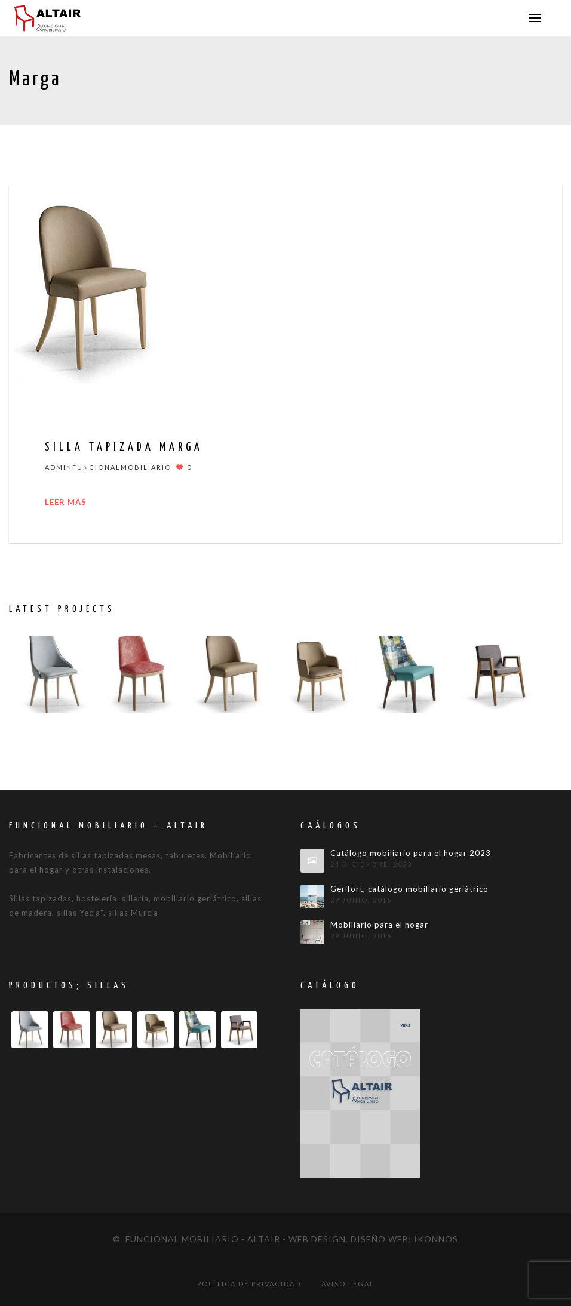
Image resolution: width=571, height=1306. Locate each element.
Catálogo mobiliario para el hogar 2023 (410, 853)
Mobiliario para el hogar (379, 924)
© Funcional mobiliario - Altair (196, 1239)
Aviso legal (347, 1283)
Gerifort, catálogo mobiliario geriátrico (409, 889)
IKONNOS (436, 1239)
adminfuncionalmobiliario (108, 467)
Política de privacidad (249, 1283)
